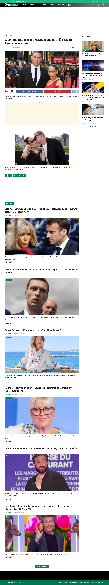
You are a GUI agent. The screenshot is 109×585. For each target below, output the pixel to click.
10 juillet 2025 (85, 123)
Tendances (61, 5)
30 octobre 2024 (8, 47)
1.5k (22, 215)
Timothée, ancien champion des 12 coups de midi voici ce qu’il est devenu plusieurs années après (93, 97)
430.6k (91, 58)
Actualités (11, 35)
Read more (8, 262)
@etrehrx (8, 215)
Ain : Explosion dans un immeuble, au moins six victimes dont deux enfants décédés (92, 75)
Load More (93, 126)
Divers (45, 5)
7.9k (92, 79)
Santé (38, 5)
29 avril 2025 (85, 58)
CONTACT (102, 1)
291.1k (91, 101)
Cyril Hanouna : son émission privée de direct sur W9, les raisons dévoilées (41, 448)
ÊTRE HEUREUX (11, 582)
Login (98, 5)
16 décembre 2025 (86, 79)
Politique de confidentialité (85, 582)
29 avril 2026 (15, 215)
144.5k (92, 123)
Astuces (31, 5)
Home (6, 35)
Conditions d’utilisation (73, 582)
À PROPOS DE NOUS (94, 1)
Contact (52, 5)
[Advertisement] (54, 22)
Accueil (24, 5)
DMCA (102, 582)
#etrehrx (22, 582)
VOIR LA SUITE (19, 175)
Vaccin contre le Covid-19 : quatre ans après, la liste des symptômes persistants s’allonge (92, 119)
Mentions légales (96, 582)
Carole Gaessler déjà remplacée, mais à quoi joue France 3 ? (34, 330)
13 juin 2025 (85, 101)
